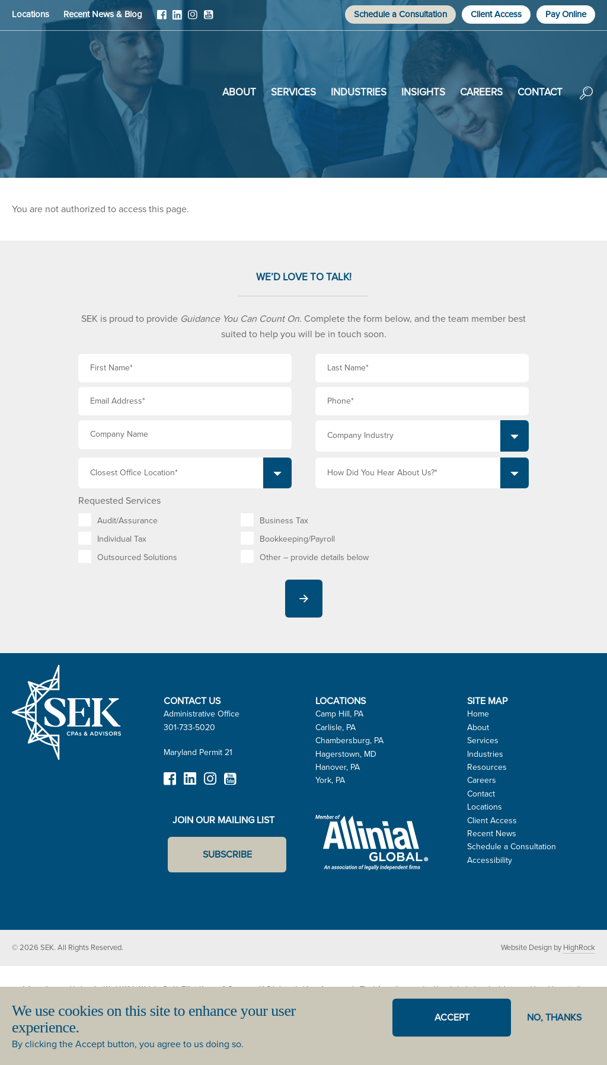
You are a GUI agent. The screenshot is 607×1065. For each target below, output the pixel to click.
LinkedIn (177, 19)
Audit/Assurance (127, 520)
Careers (481, 92)
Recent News (491, 833)
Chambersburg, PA (349, 740)
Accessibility (489, 860)
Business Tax (284, 520)
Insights (423, 92)
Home (478, 714)
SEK (72, 90)
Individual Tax (121, 539)
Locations (30, 14)
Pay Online (565, 14)
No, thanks (554, 1017)
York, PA (330, 780)
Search (586, 101)
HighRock (579, 947)
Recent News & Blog (102, 14)
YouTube (208, 19)
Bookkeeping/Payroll (297, 539)
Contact (540, 92)
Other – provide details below (314, 557)
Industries (358, 92)
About (239, 92)
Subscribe (227, 854)
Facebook (161, 19)
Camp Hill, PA (339, 714)
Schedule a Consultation (400, 14)
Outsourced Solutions (137, 557)
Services (293, 92)
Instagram (192, 19)
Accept (452, 1017)
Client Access (496, 14)
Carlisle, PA (335, 727)
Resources (487, 767)
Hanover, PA (337, 767)
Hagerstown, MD (345, 754)
